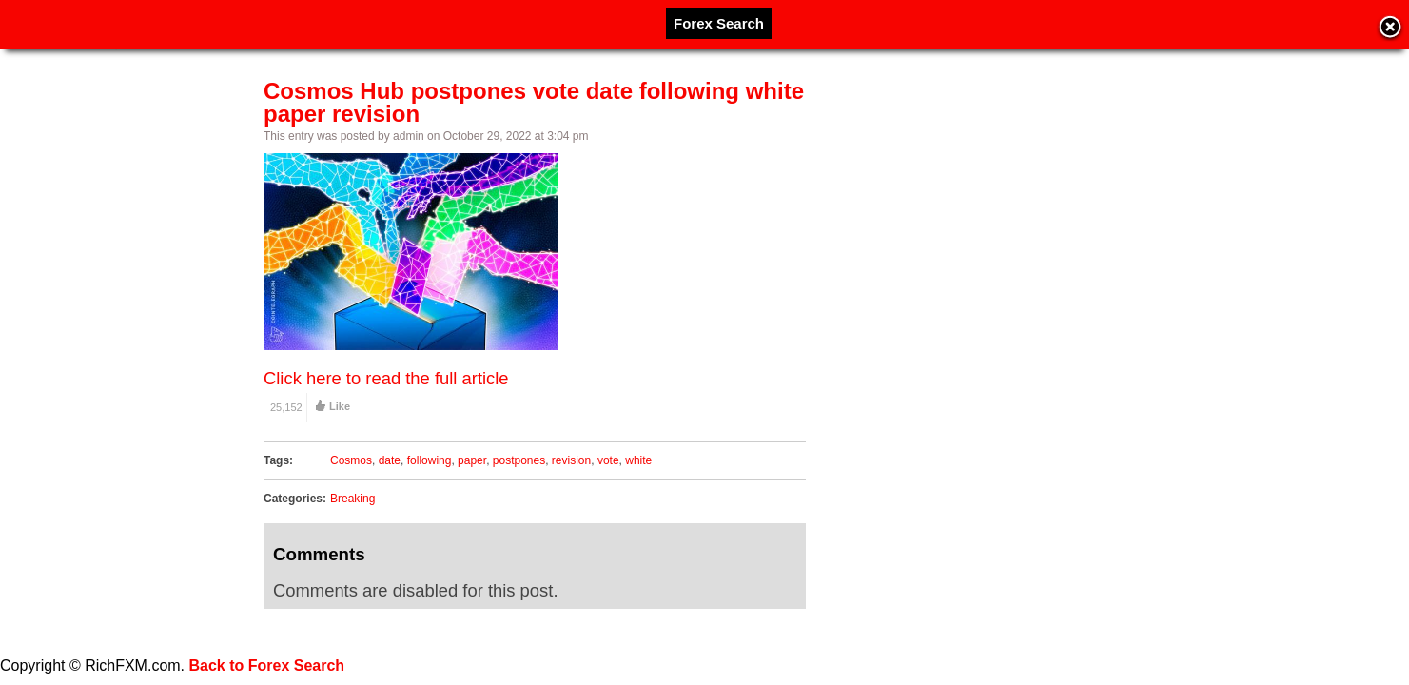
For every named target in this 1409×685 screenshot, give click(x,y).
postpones (519, 460)
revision (571, 460)
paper (472, 460)
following (429, 460)
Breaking (352, 498)
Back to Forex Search (267, 665)
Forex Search (719, 23)
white (638, 460)
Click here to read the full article (386, 378)
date (390, 460)
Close (1390, 28)
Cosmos (351, 460)
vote (608, 460)
